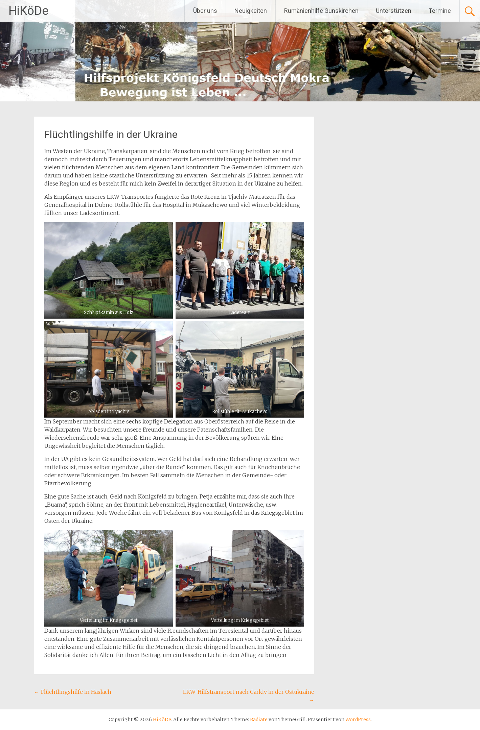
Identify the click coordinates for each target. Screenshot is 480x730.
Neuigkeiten (250, 10)
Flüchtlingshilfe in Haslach (72, 691)
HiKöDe (28, 11)
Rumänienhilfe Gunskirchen (321, 10)
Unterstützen (393, 10)
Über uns (205, 10)
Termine (440, 10)
